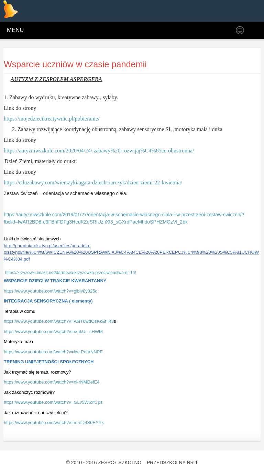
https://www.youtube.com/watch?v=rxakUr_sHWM (53, 331)
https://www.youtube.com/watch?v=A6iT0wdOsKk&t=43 (59, 321)
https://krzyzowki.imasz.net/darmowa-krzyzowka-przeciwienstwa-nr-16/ (70, 272)
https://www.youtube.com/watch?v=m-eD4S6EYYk (54, 422)
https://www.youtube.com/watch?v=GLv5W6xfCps (53, 402)
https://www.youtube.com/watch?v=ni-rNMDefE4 (52, 382)
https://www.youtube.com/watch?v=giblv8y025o (51, 291)
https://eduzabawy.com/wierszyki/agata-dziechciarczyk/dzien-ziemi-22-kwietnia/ (93, 182)
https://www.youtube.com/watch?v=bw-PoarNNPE (53, 351)
